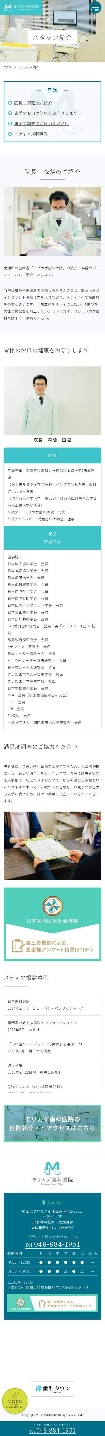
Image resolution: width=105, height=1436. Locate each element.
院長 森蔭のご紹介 (33, 103)
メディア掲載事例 (31, 134)
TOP (7, 67)
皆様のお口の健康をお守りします (46, 113)
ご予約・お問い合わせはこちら (52, 1428)
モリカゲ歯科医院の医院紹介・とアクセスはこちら (53, 1123)
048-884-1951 (52, 1244)
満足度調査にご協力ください (41, 123)
